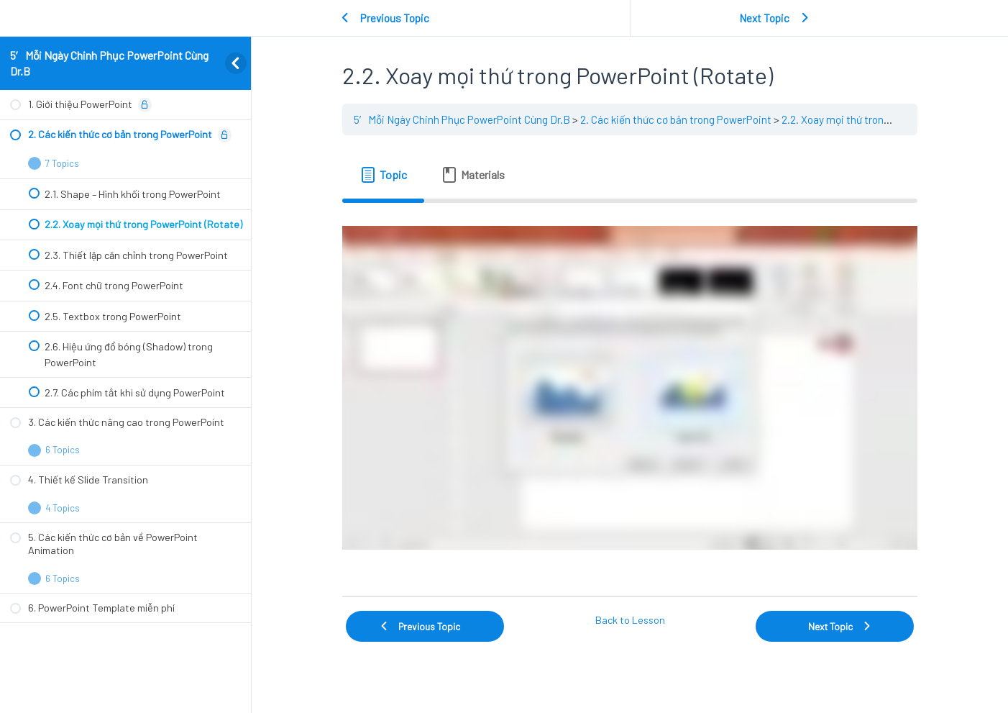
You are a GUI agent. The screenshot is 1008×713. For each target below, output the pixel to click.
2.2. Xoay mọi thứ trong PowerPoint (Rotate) (884, 119)
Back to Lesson (630, 620)
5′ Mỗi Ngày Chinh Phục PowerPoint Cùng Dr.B (462, 119)
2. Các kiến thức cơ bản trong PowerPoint (675, 119)
